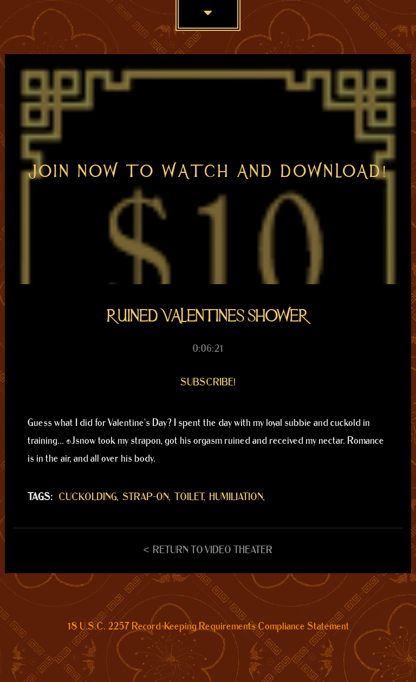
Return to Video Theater (212, 550)
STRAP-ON (145, 497)
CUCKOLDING (87, 497)
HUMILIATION (236, 497)
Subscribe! (208, 382)
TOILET (189, 497)
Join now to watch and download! (208, 171)
